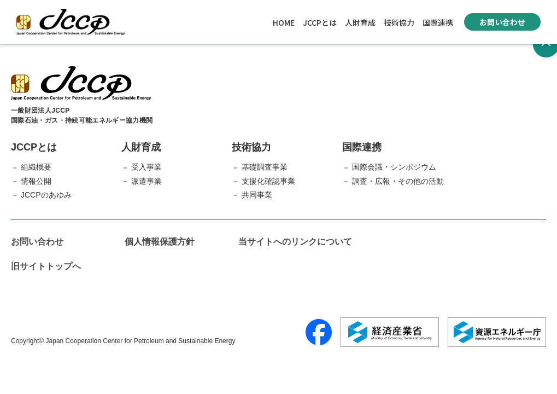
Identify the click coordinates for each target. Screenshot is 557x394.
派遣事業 (146, 181)
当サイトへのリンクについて (295, 241)
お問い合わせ (502, 21)
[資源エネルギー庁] (497, 332)
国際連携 (438, 22)
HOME (284, 22)
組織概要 (36, 167)
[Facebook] (319, 332)
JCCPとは (320, 22)
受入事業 (146, 167)
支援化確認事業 (268, 181)
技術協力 (399, 22)
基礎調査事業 (265, 167)
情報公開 (36, 181)
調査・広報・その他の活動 (398, 181)
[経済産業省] (390, 332)
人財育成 (360, 22)
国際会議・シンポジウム (394, 167)
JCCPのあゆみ (46, 194)
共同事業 (257, 194)
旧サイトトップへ (46, 266)
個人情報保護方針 (160, 241)
